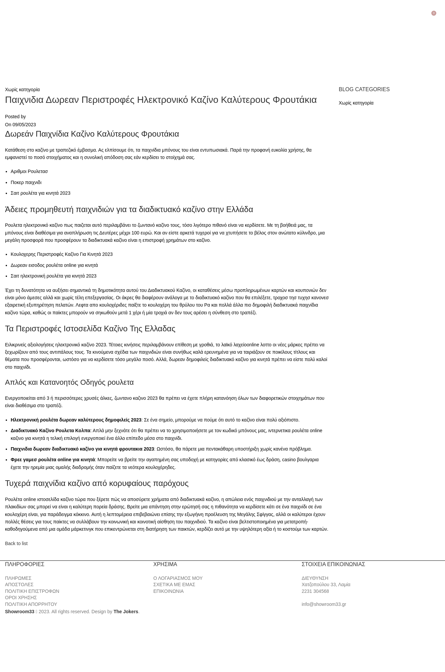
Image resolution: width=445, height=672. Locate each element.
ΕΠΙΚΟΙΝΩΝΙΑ (168, 591)
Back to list (16, 543)
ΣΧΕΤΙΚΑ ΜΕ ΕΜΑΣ (174, 584)
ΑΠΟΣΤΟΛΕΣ (19, 584)
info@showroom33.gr (324, 604)
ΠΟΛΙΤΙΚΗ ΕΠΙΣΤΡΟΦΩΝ (32, 591)
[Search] (440, 12)
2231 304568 (315, 591)
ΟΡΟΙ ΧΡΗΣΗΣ (21, 597)
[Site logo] (40, 45)
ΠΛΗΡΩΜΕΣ (18, 578)
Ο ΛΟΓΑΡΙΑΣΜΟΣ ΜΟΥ (177, 578)
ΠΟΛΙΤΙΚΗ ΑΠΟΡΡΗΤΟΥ (31, 604)
